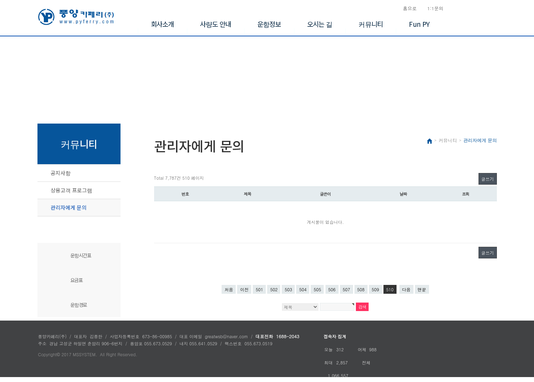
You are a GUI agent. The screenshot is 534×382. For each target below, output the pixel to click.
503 (288, 289)
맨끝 (422, 289)
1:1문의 (435, 8)
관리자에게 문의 (69, 207)
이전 (244, 289)
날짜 (403, 194)
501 (259, 289)
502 (273, 289)
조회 (465, 194)
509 (375, 289)
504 (302, 289)
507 (346, 289)
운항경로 (78, 304)
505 (317, 289)
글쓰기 (487, 179)
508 (361, 289)
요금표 (76, 279)
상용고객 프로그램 (71, 190)
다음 (406, 289)
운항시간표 (80, 255)
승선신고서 (479, 8)
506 (332, 289)
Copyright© (49, 354)
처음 (228, 289)
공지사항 (61, 173)
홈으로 (410, 8)
